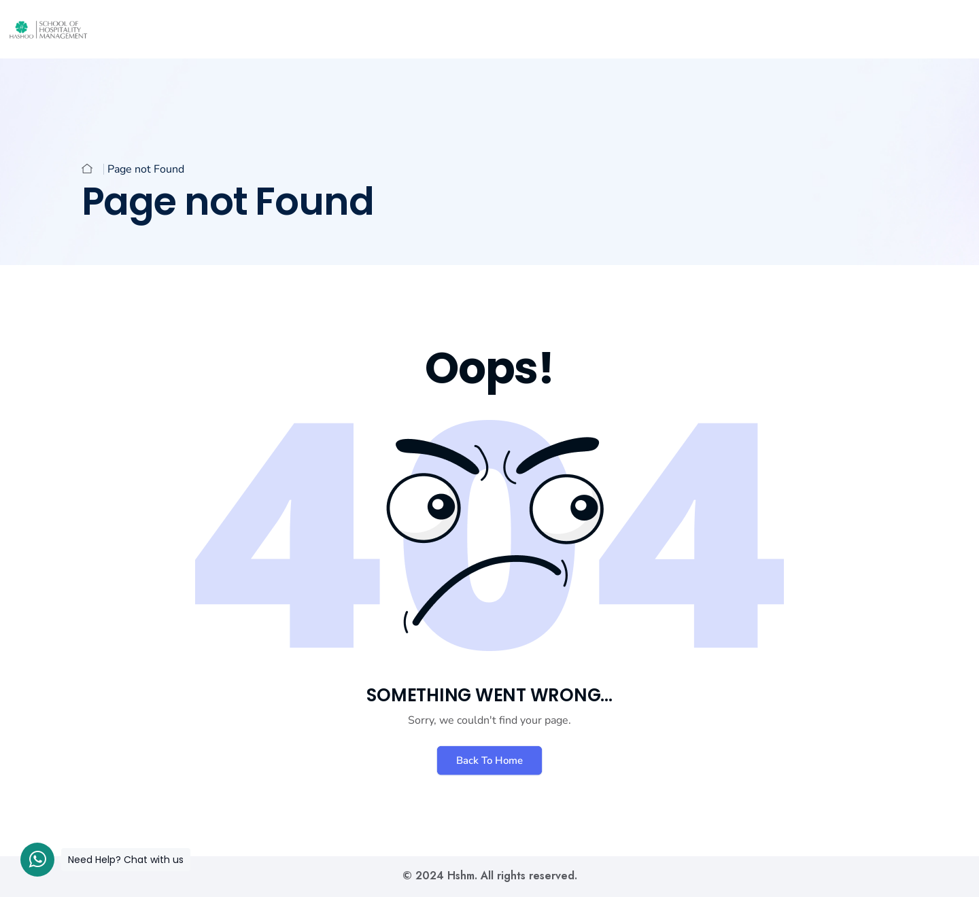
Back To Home (489, 760)
